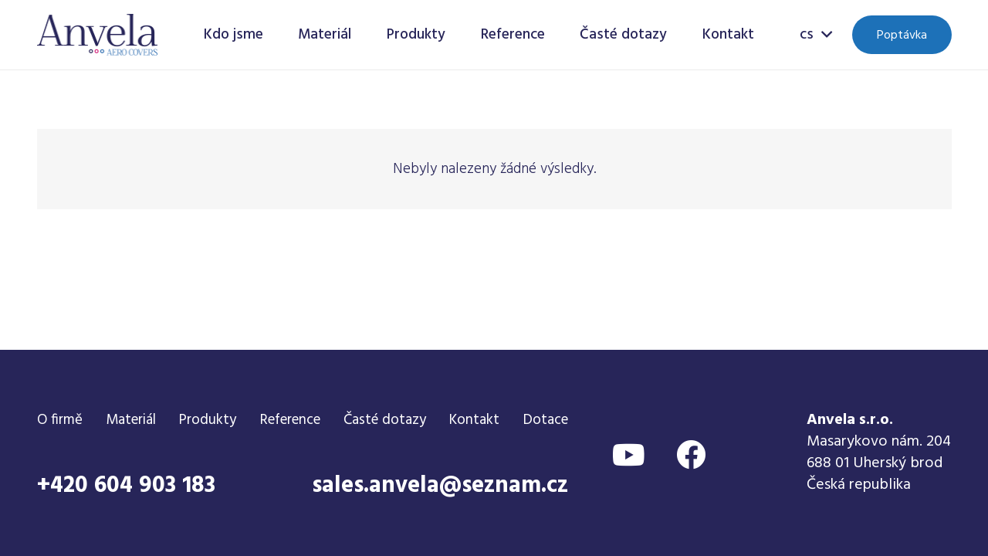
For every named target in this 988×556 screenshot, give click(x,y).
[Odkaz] (97, 35)
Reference (290, 420)
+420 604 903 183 (126, 485)
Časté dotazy (384, 420)
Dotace (545, 420)
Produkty (207, 420)
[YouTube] (628, 455)
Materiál (131, 420)
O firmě (60, 420)
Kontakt (474, 420)
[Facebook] (690, 455)
